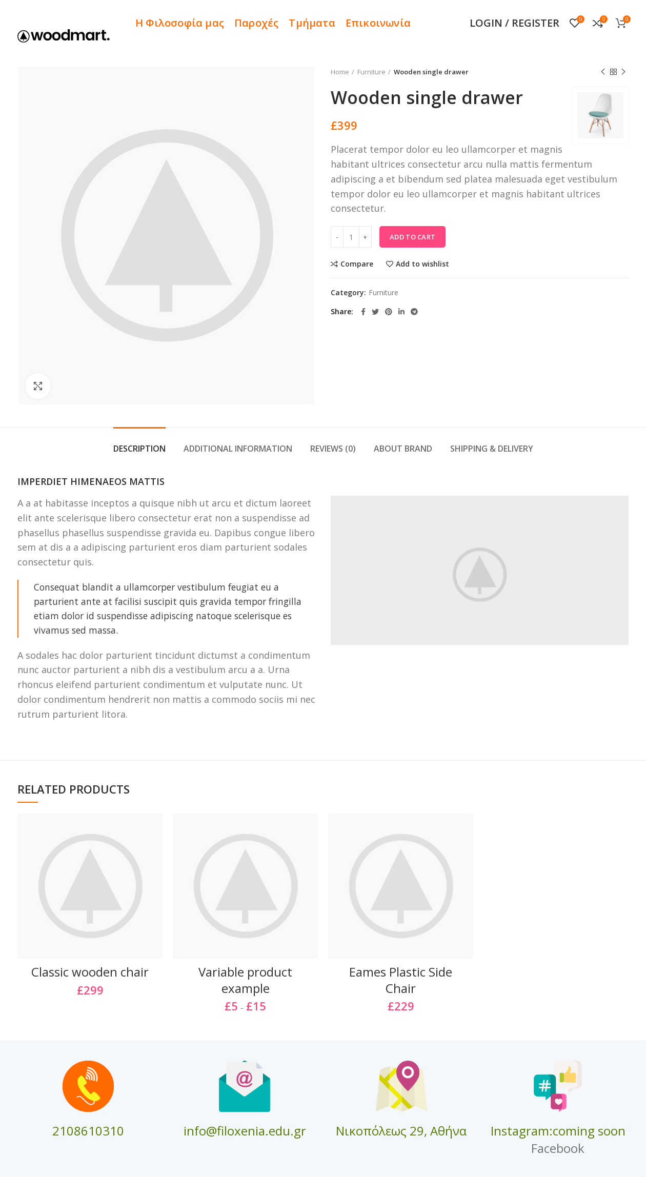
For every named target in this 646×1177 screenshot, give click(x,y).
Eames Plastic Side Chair (400, 980)
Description (139, 448)
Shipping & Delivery (491, 448)
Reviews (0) (333, 448)
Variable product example (245, 980)
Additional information (238, 448)
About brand (403, 448)
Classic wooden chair (90, 972)
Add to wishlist (422, 264)
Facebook (557, 1148)
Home (340, 71)
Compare (356, 264)
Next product (623, 72)
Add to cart (412, 236)
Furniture (371, 71)
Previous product (603, 72)
